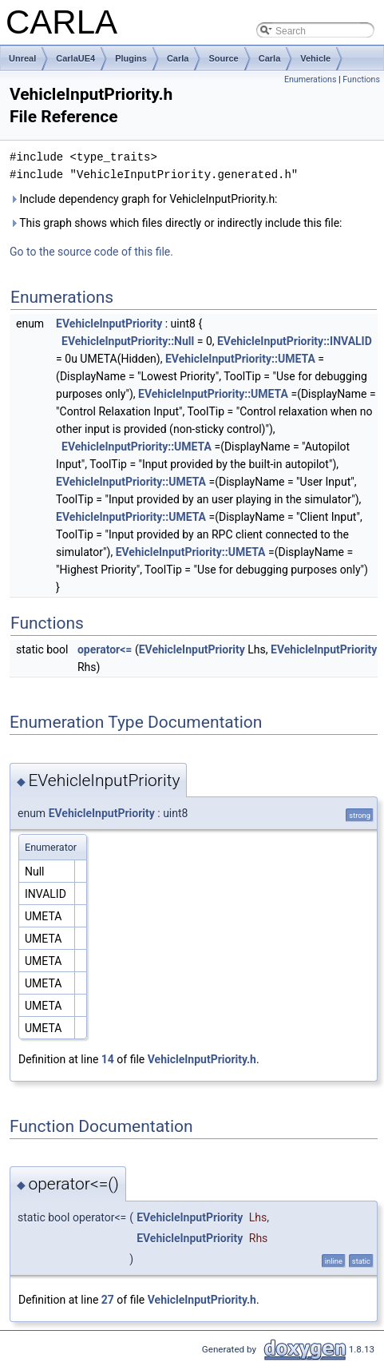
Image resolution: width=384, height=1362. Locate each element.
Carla (178, 58)
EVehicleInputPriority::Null (127, 341)
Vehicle (315, 58)
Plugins (131, 58)
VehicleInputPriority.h (202, 1059)
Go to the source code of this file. (91, 251)
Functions (361, 79)
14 (107, 1059)
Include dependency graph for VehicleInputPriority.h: (144, 199)
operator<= (104, 649)
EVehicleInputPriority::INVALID (294, 341)
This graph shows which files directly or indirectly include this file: (176, 222)
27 (107, 1299)
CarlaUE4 (75, 58)
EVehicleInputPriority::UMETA (240, 358)
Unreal (22, 58)
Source (223, 58)
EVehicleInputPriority (109, 323)
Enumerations (310, 79)
